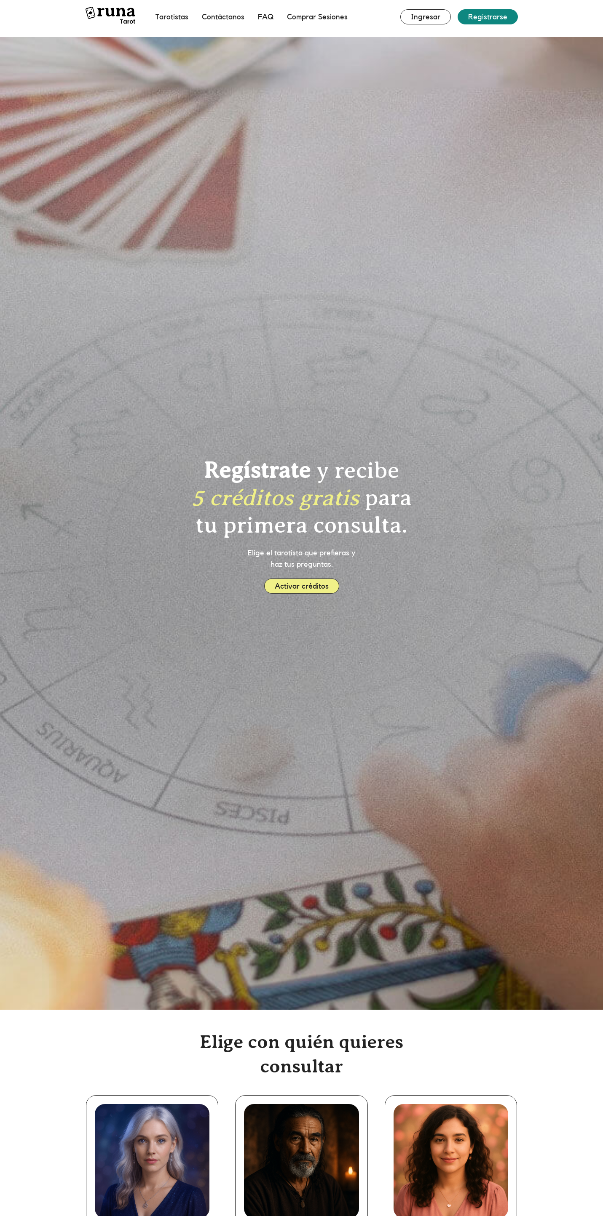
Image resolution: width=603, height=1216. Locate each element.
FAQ (265, 17)
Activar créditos (302, 585)
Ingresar (425, 17)
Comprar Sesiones (317, 17)
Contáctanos (223, 17)
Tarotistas (171, 17)
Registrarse (487, 17)
